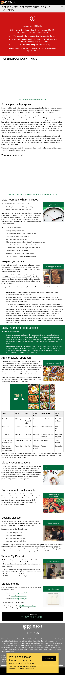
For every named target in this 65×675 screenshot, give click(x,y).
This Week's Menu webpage (27, 606)
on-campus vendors (49, 348)
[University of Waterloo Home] (8, 2)
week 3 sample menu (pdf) (19, 599)
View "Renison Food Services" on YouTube (32, 99)
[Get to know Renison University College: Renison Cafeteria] (32, 175)
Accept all (49, 658)
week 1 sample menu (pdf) (19, 593)
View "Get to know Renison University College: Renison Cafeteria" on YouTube (32, 194)
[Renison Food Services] (32, 80)
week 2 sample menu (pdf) (19, 596)
